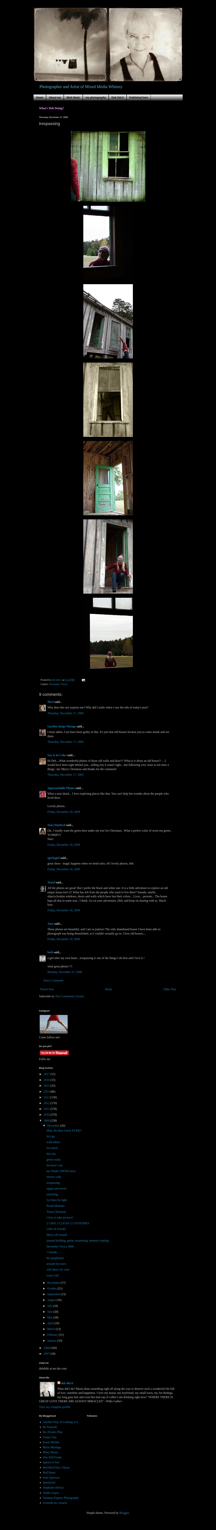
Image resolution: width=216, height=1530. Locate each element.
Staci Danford (56, 825)
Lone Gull (52, 1275)
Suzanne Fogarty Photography (61, 1497)
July (50, 1305)
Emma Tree (50, 1437)
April (50, 1323)
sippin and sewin (56, 1188)
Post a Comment (54, 980)
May (50, 1317)
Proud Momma (55, 1205)
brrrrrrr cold (53, 1176)
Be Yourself (50, 1427)
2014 (47, 1091)
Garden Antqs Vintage (62, 726)
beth (50, 952)
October (52, 1288)
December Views (58, 684)
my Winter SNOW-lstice (61, 1171)
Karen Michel (51, 1442)
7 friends (51, 1252)
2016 (47, 1079)
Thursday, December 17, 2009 (65, 713)
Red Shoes (49, 1472)
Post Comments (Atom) (70, 996)
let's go (50, 1136)
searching (52, 1194)
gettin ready (53, 1159)
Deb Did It (117, 97)
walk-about (53, 1142)
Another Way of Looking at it (60, 1422)
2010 (47, 1114)
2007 (47, 1353)
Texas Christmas (56, 1211)
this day (51, 1153)
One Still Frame (52, 1457)
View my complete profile (54, 1407)
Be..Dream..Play (53, 1432)
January (52, 1340)
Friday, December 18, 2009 (64, 811)
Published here (138, 97)
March (51, 1329)
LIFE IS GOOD (55, 1229)
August (51, 1300)
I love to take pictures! (59, 1217)
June (50, 1311)
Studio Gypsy (51, 1492)
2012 (47, 1103)
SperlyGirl (49, 1482)
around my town (56, 1263)
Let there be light (56, 1200)
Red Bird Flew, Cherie (56, 1467)
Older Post (169, 989)
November (54, 1282)
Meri (51, 701)
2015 (47, 1085)
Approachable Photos (61, 788)
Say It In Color (57, 755)
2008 (47, 1347)
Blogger (124, 1512)
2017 (47, 1074)
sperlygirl (54, 857)
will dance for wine (58, 1269)
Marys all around (56, 1234)
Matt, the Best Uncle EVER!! (64, 1130)
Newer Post (47, 989)
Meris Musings (52, 1447)
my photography (96, 97)
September (54, 1294)
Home (39, 97)
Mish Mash (73, 97)
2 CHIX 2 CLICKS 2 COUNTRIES (67, 1223)
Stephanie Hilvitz (53, 1487)
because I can (54, 1165)
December (53, 1125)
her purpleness (55, 1258)
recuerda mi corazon (55, 1502)
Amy (51, 923)
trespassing (53, 1182)
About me (55, 97)
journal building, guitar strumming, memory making (77, 1240)
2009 (47, 1120)
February (53, 1334)
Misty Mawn (50, 1452)
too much (52, 1147)
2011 (47, 1108)
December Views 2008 (59, 1246)
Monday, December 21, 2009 (65, 972)
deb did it (67, 1383)
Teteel (51, 882)
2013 (47, 1097)
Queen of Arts (51, 1462)
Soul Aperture (51, 1477)
